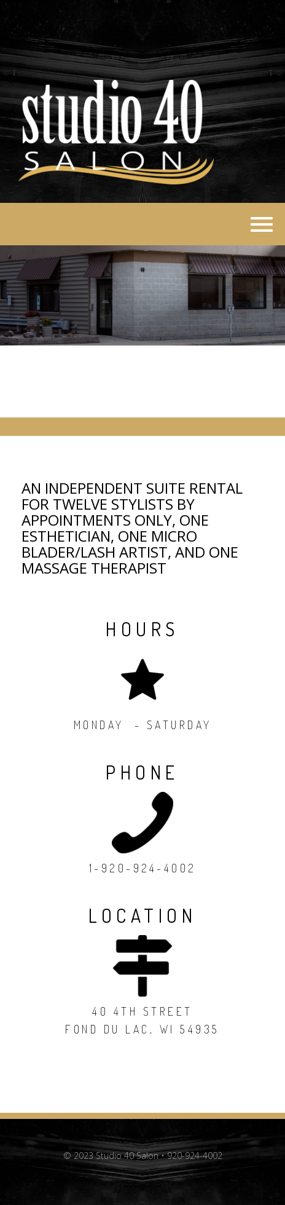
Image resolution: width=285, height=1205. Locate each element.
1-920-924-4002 (143, 868)
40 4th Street (142, 1011)
